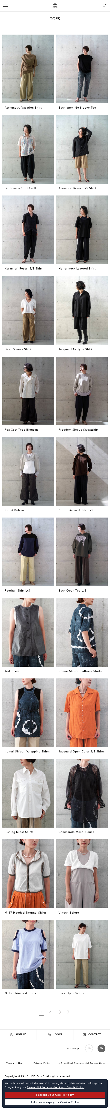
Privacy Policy (42, 1063)
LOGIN (55, 1034)
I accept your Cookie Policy (55, 1095)
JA (89, 1048)
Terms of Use (14, 1063)
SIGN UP (18, 1034)
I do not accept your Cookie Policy (55, 1102)
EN (101, 1048)
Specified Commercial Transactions (83, 1063)
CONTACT (92, 1034)
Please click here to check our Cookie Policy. (55, 1087)
